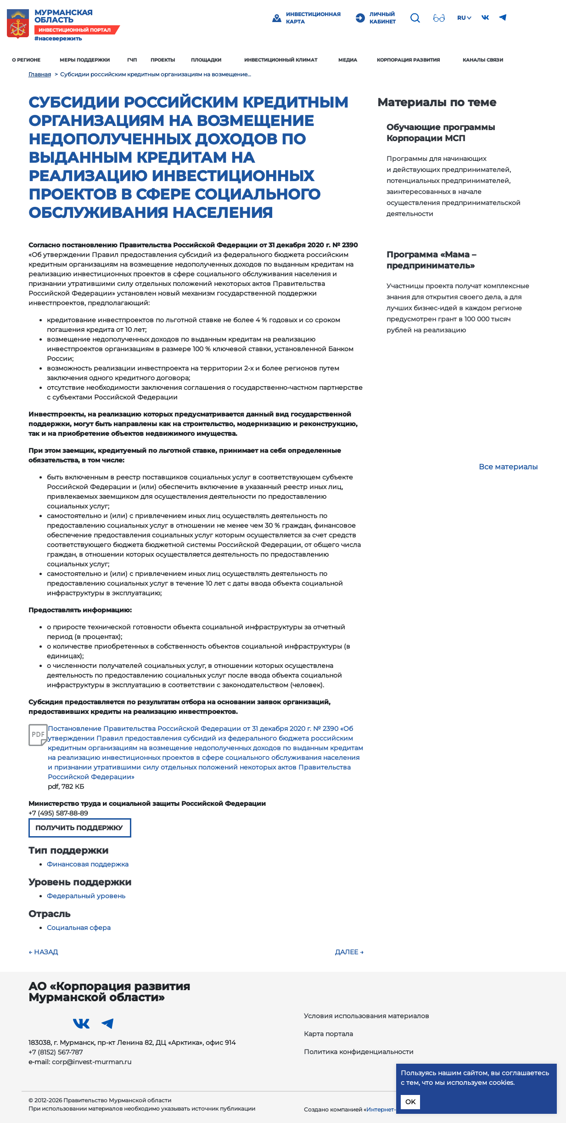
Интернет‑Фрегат (391, 1109)
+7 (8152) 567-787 (55, 1052)
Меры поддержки (106, 60)
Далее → (349, 952)
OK (410, 1102)
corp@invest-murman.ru (91, 1062)
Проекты (184, 60)
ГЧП (153, 60)
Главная (39, 74)
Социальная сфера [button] (79, 927)
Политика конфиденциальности (359, 1052)
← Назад (43, 952)
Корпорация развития (429, 60)
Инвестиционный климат (301, 60)
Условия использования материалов (366, 1016)
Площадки (227, 60)
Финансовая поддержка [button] (88, 864)
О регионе (47, 60)
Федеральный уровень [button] (86, 896)
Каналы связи (504, 60)
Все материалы (508, 466)
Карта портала (328, 1034)
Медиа (368, 60)
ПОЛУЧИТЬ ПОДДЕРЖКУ (79, 828)
